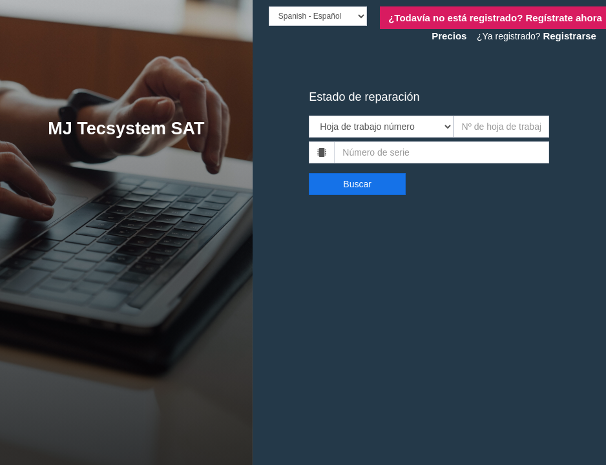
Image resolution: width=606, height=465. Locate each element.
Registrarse (569, 35)
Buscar (357, 184)
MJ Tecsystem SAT (126, 128)
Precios (449, 35)
